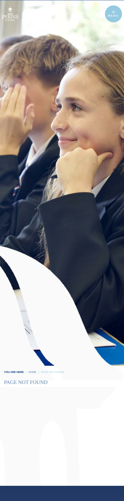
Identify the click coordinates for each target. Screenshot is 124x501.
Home (32, 372)
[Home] (10, 14)
